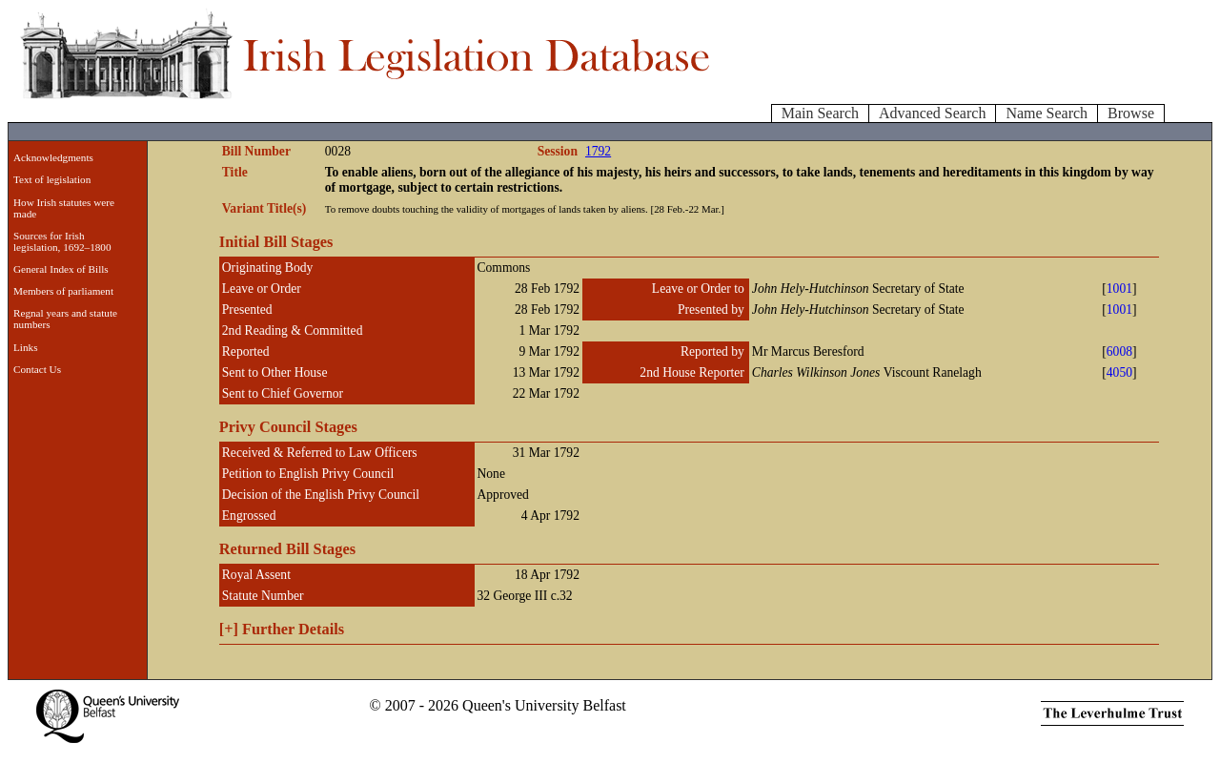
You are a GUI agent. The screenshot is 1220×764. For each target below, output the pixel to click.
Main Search (820, 113)
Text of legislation (52, 179)
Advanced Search (932, 113)
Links (25, 347)
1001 (1119, 288)
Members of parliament (63, 291)
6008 (1119, 351)
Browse (1131, 113)
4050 (1119, 372)
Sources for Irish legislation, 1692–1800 (62, 241)
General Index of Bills (61, 269)
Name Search (1047, 113)
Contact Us (37, 369)
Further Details (281, 629)
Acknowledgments (53, 157)
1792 (598, 151)
